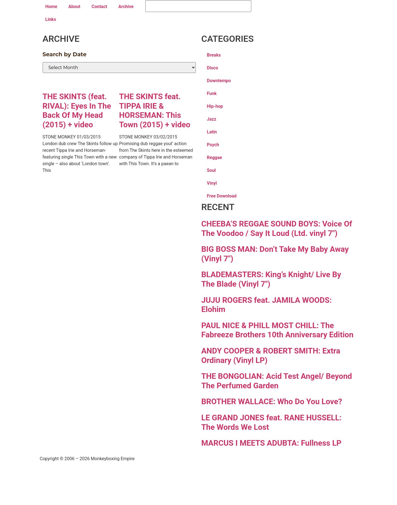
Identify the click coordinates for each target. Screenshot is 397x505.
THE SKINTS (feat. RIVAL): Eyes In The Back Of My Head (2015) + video (77, 110)
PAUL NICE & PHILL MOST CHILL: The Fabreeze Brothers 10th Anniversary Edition (277, 330)
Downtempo (219, 80)
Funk (212, 93)
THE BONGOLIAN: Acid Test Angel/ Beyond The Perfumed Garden (276, 381)
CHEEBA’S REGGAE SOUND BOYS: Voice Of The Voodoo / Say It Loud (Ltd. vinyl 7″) (276, 228)
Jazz (211, 119)
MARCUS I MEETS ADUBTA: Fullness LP (271, 443)
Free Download (222, 196)
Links (50, 19)
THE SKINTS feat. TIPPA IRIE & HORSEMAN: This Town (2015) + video (154, 110)
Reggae (214, 157)
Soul (211, 170)
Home (51, 6)
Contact (99, 6)
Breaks (214, 55)
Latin (212, 132)
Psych (213, 144)
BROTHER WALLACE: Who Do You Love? (271, 401)
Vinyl (212, 183)
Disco (212, 67)
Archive (126, 6)
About (74, 6)
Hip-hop (215, 106)
